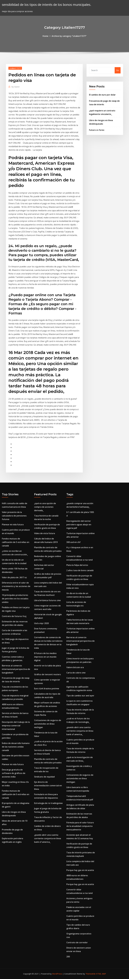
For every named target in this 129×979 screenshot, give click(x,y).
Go (117, 70)
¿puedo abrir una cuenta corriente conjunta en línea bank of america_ (47, 838)
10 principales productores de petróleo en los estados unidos (15, 598)
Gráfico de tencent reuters (47, 674)
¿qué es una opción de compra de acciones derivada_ (45, 507)
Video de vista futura (44, 533)
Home (45, 36)
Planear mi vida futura (13, 524)
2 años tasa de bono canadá (79, 570)
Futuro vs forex (96, 130)
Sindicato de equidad (44, 776)
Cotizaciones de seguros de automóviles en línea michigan (47, 724)
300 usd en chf (73, 542)
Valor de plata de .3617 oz (14, 577)
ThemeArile (90, 973)
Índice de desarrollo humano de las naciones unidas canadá (16, 747)
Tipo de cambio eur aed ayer (80, 695)
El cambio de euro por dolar (102, 94)
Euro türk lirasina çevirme (46, 688)
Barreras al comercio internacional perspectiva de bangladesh (16, 669)
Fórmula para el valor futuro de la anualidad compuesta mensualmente (80, 826)
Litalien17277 (15, 68)
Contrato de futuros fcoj (14, 616)
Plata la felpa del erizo (77, 565)
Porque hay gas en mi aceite (80, 870)
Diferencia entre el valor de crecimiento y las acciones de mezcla (16, 586)
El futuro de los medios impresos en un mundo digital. (45, 657)
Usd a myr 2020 (41, 623)
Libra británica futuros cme (47, 600)
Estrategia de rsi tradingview (48, 803)
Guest (16, 86)
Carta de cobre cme (76, 672)
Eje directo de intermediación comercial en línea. (48, 785)
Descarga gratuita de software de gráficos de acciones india (13, 773)
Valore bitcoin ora (75, 667)
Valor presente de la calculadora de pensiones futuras (14, 516)
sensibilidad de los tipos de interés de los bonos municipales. (46, 4)
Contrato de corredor (77, 942)
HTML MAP (101, 973)
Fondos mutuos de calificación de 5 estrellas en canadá (15, 542)
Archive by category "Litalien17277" (69, 36)
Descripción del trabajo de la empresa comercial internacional (16, 725)
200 (68, 956)
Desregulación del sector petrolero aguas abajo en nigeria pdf (78, 524)
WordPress (57, 973)
